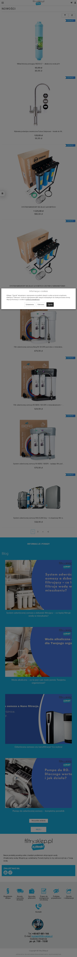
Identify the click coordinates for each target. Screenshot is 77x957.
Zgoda (50, 304)
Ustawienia (30, 304)
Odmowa (40, 304)
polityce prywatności (33, 299)
